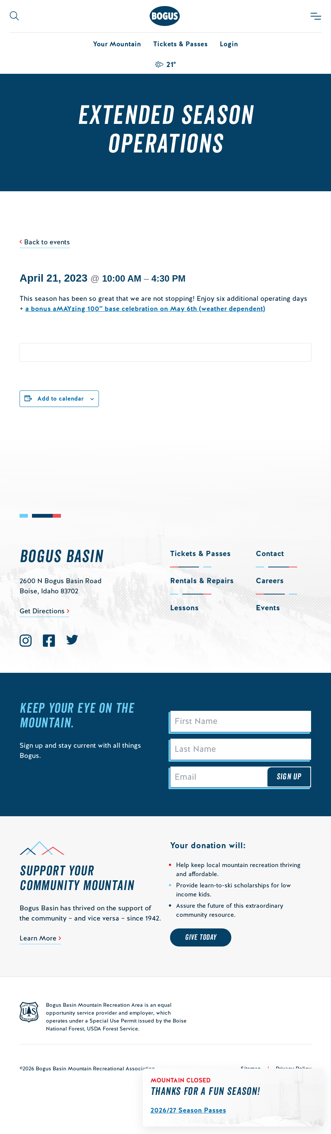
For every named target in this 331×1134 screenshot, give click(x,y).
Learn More (38, 938)
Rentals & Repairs (202, 580)
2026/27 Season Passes (188, 1110)
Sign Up (288, 777)
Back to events (47, 242)
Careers (270, 580)
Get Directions (42, 611)
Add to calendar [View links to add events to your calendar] (60, 398)
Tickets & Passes (180, 44)
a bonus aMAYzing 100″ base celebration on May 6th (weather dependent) (145, 308)
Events (268, 608)
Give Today (200, 938)
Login (229, 44)
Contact (270, 553)
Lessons (184, 608)
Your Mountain (117, 44)
